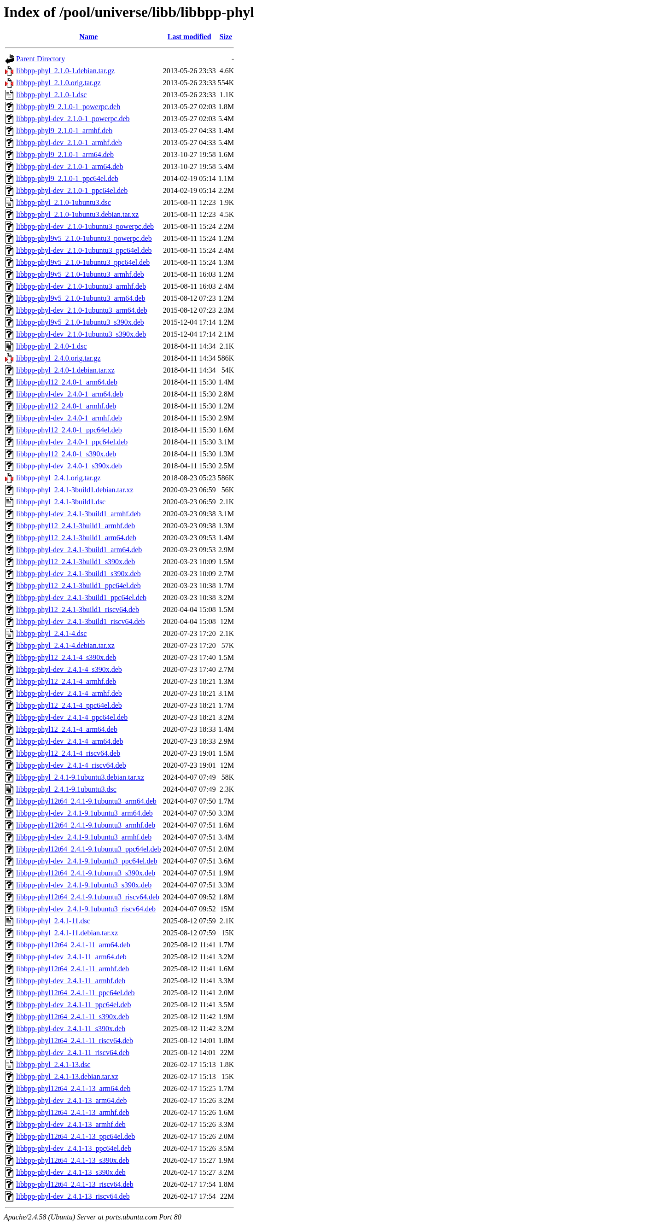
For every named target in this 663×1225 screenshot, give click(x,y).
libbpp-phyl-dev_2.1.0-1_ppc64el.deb (72, 190)
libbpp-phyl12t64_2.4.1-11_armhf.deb (72, 969)
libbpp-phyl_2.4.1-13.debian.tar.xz (67, 1076)
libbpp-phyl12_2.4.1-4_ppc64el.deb (69, 705)
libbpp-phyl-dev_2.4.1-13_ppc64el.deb (73, 1148)
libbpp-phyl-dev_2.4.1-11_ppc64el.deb (73, 1005)
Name (88, 37)
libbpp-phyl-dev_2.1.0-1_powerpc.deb (73, 118)
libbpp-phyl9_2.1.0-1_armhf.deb (64, 130)
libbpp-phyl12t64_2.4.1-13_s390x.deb (72, 1160)
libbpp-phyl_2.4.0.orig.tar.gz (58, 358)
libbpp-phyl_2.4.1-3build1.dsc (60, 502)
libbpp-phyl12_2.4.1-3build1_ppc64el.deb (78, 585)
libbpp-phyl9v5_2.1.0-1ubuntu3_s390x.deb (80, 322)
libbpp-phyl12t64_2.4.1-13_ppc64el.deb (75, 1136)
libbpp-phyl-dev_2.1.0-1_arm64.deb (69, 166)
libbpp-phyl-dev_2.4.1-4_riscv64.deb (71, 765)
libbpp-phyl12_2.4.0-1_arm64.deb (66, 382)
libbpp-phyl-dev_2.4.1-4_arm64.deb (69, 741)
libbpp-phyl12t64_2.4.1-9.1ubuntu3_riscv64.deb (87, 897)
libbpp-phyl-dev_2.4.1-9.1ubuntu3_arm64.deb (84, 813)
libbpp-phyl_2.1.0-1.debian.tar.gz (65, 71)
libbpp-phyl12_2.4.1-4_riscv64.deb (68, 753)
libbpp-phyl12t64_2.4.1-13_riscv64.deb (75, 1184)
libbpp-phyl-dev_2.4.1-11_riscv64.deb (72, 1052)
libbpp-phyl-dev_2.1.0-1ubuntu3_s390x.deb (81, 334)
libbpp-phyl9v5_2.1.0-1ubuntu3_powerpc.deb (84, 238)
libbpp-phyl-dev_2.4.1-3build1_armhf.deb (78, 514)
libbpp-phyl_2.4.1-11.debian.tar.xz (67, 933)
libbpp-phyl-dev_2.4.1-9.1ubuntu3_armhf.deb (83, 837)
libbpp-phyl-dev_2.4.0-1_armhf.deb (69, 418)
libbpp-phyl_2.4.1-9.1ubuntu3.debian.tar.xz (80, 777)
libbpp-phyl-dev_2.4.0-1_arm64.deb (69, 394)
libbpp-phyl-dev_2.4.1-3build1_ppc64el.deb (81, 597)
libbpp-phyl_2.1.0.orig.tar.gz (58, 83)
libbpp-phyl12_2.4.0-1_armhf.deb (66, 406)
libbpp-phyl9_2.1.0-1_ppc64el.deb (67, 178)
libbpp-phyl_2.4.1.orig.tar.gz (58, 478)
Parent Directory (40, 59)
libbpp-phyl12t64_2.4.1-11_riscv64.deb (74, 1040)
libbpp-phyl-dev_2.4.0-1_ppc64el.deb (72, 442)
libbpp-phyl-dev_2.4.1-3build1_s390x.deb (78, 574)
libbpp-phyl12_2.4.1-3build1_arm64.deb (76, 538)
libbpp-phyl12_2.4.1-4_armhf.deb (66, 681)
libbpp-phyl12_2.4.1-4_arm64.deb (66, 729)
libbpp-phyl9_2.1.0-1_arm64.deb (65, 154)
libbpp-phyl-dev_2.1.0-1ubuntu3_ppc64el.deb (84, 250)
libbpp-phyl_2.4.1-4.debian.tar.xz (65, 645)
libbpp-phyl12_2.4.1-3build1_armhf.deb (75, 526)
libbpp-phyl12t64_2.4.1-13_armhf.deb (72, 1112)
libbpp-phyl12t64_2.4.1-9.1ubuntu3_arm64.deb (86, 801)
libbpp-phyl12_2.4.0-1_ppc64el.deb (69, 430)
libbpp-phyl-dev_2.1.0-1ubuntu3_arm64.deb (81, 310)
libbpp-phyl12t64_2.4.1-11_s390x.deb (72, 1017)
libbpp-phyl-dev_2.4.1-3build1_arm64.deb (79, 550)
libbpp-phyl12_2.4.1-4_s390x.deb (66, 657)
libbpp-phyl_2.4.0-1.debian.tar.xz (65, 370)
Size (226, 37)
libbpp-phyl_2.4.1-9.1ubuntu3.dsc (66, 789)
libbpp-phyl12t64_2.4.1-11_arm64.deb (73, 945)
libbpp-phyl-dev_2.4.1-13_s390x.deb (71, 1172)
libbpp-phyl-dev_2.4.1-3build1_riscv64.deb (80, 621)
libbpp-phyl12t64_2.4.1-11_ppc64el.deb (75, 993)
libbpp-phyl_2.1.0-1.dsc (51, 95)
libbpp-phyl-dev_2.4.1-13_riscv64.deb (73, 1196)
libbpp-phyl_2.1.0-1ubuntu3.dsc (63, 202)
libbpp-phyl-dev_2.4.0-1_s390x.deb (69, 466)
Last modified (189, 37)
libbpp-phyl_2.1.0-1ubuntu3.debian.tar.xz (77, 214)
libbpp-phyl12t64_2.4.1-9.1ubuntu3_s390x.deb (85, 873)
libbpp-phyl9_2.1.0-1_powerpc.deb (68, 107)
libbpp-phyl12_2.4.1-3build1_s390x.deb (75, 562)
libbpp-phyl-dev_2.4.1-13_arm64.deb (71, 1100)
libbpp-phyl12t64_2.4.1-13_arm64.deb (73, 1088)
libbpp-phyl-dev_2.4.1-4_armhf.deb (69, 693)
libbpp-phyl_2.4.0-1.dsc (51, 346)
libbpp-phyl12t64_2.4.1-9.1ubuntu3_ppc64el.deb (88, 849)
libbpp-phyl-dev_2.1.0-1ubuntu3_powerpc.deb (85, 226)
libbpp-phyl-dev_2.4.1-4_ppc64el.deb (72, 717)
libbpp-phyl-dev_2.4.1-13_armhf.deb (71, 1124)
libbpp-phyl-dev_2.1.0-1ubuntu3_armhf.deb (81, 286)
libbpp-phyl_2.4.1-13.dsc (53, 1064)
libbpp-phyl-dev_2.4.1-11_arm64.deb (71, 957)
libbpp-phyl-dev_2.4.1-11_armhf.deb (70, 981)
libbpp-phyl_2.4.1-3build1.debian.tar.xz (75, 490)
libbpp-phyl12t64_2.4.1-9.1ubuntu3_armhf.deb (85, 825)
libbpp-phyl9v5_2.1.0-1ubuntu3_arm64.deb (80, 298)
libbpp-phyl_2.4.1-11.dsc (53, 921)
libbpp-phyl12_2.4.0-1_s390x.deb (66, 454)
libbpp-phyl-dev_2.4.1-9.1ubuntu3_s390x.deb (83, 885)
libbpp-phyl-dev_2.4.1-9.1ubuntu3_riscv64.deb (86, 909)
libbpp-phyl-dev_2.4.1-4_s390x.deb (69, 669)
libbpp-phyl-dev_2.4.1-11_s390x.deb (70, 1028)
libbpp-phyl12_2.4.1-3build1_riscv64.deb (77, 609)
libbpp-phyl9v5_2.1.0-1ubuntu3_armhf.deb (80, 274)
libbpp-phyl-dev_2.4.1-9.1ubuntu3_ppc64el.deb (86, 861)
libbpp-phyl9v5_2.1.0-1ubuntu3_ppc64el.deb (83, 262)
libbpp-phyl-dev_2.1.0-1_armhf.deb (69, 142)
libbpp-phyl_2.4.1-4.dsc (51, 633)
